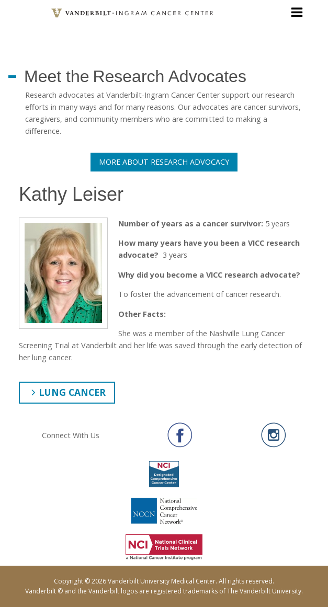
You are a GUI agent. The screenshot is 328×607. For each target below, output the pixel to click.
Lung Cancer (72, 392)
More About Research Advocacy (164, 162)
